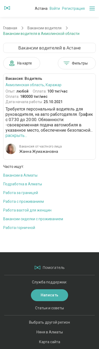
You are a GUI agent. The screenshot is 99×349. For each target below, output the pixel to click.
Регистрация (73, 8)
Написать (49, 295)
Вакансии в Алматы (20, 175)
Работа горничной (19, 228)
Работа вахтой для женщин (27, 210)
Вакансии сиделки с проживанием (33, 219)
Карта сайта (49, 342)
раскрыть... (16, 135)
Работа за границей (20, 193)
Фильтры (75, 63)
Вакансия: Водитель (24, 78)
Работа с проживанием (23, 201)
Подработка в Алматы (22, 184)
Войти (55, 8)
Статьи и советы (49, 308)
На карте (20, 63)
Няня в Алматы (49, 332)
